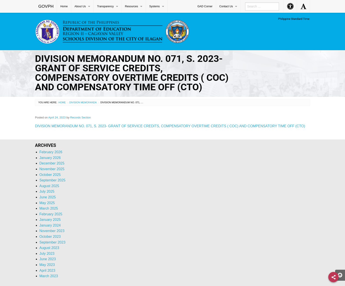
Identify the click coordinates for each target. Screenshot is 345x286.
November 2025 (51, 169)
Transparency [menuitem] (105, 6)
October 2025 (50, 175)
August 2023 (49, 248)
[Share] (333, 277)
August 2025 (49, 186)
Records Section (80, 117)
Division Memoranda (83, 102)
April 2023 (47, 270)
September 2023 (52, 242)
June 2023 (47, 259)
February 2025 (50, 214)
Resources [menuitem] (131, 6)
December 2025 (51, 163)
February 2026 (50, 152)
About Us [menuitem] (80, 6)
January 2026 (50, 158)
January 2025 (50, 219)
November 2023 (51, 231)
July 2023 (47, 253)
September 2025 (52, 180)
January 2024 (50, 225)
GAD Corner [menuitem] (205, 6)
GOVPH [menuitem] (45, 6)
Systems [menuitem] (154, 6)
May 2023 (47, 265)
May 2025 (47, 203)
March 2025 (48, 208)
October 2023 (50, 236)
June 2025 (47, 197)
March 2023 (48, 276)
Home (62, 102)
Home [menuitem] (64, 6)
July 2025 (47, 191)
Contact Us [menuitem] (226, 6)
